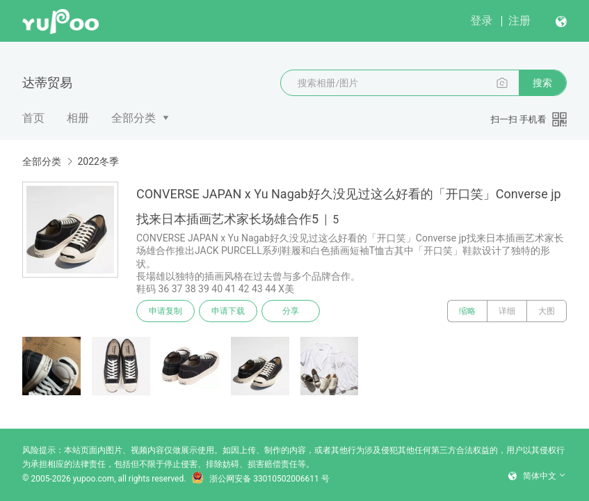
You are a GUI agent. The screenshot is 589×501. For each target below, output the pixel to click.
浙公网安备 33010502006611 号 (260, 479)
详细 (507, 311)
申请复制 (165, 311)
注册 (519, 20)
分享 (290, 311)
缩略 (467, 311)
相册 (78, 118)
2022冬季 (97, 161)
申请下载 (228, 311)
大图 (546, 311)
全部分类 (133, 118)
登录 (481, 20)
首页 (33, 118)
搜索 (542, 82)
